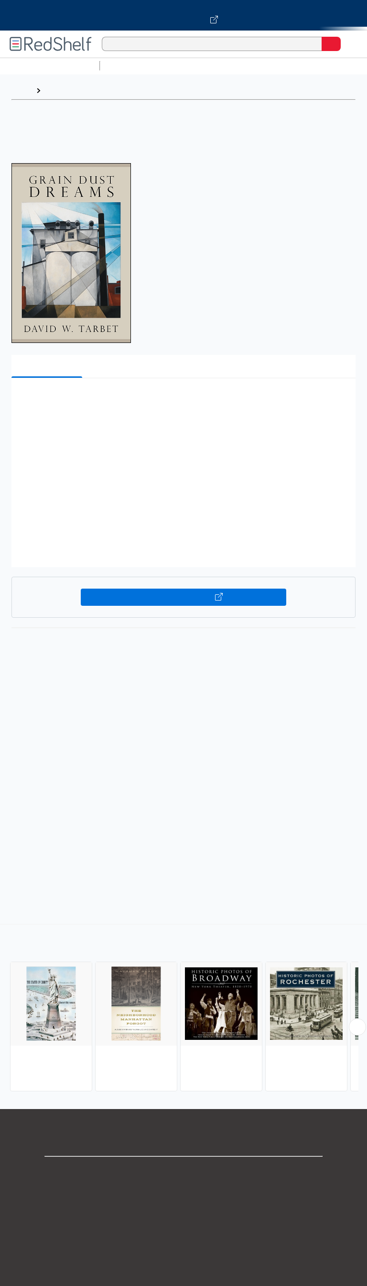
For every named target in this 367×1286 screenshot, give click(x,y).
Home (21, 90)
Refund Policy (183, 1255)
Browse (59, 90)
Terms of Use (184, 1234)
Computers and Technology (272, 65)
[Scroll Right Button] (357, 1027)
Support (183, 1192)
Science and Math (187, 65)
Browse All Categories (50, 65)
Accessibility (183, 1276)
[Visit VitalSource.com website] (183, 15)
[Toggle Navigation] (350, 44)
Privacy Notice (183, 1213)
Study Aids (129, 65)
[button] (182, 400)
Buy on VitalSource (184, 597)
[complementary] (183, 1009)
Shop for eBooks (183, 1171)
